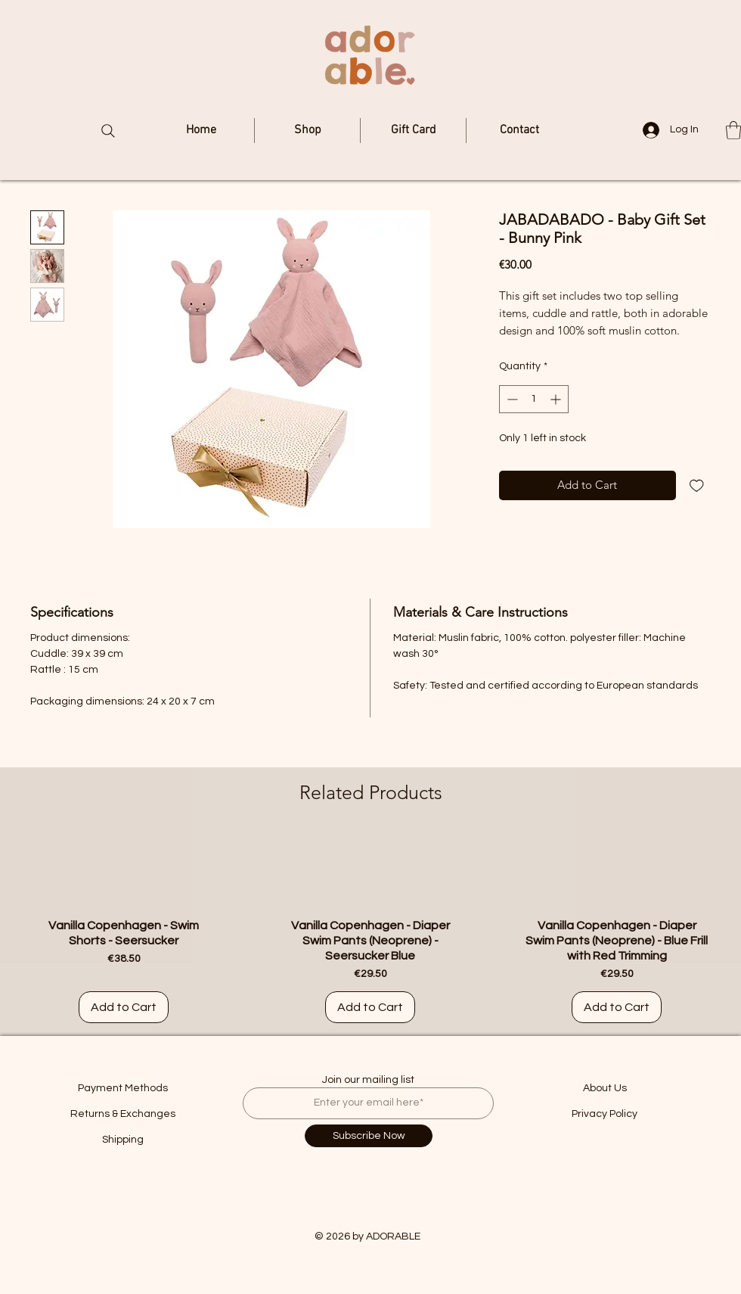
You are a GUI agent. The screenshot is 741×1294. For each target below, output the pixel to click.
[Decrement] (510, 399)
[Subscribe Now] (369, 1135)
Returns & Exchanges (122, 1114)
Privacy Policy (604, 1114)
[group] (370, 929)
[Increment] (556, 399)
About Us (605, 1088)
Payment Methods (123, 1088)
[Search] (108, 131)
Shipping (123, 1139)
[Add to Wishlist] (697, 485)
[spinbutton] (533, 399)
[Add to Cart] (124, 1007)
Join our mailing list (368, 1080)
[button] (733, 130)
